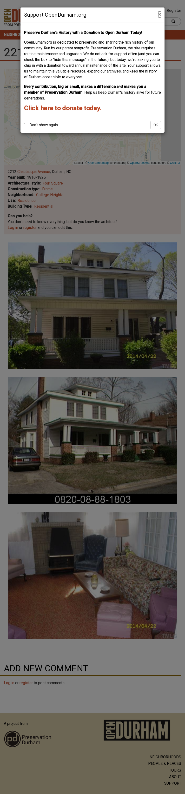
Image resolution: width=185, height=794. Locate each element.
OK (155, 125)
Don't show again (41, 125)
